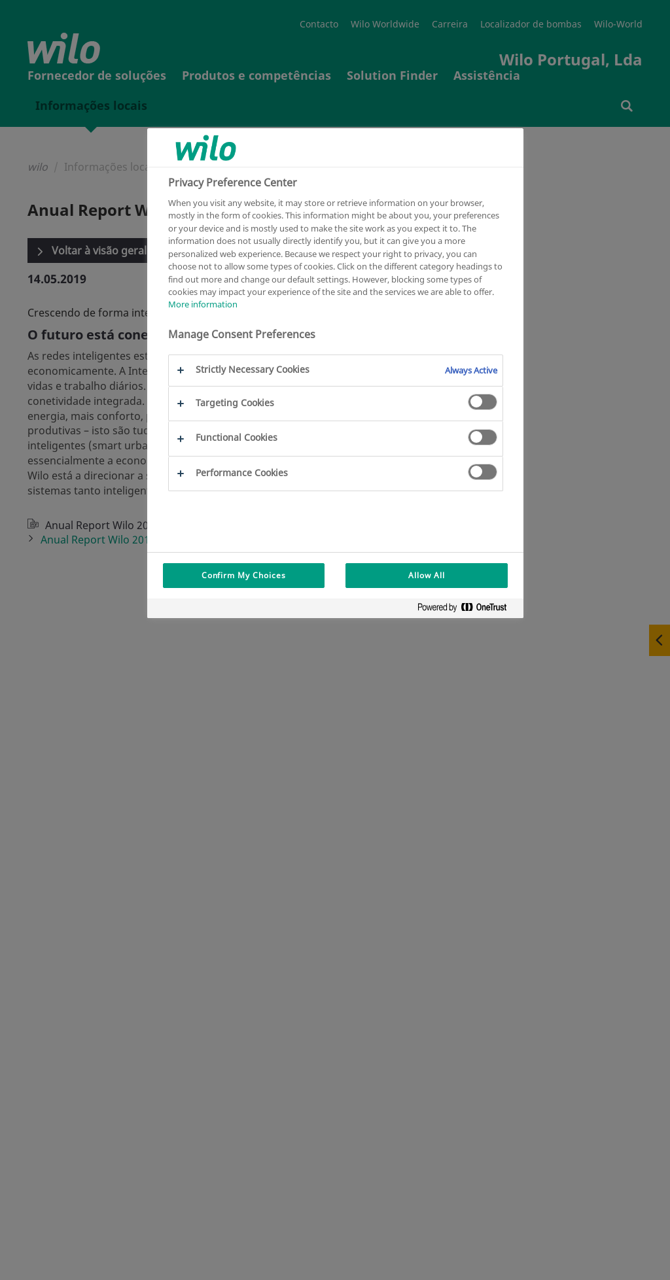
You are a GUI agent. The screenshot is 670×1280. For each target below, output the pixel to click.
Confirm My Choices (244, 575)
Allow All (426, 575)
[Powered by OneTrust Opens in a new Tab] (467, 610)
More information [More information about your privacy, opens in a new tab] (203, 304)
